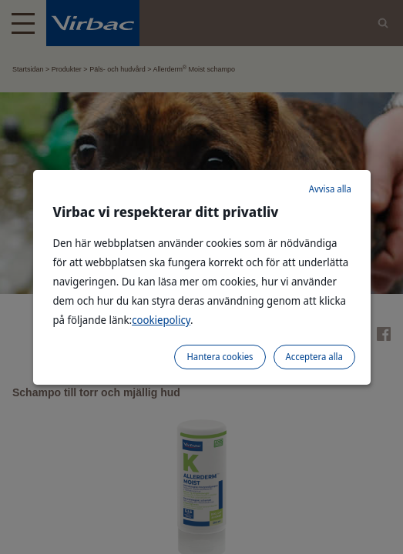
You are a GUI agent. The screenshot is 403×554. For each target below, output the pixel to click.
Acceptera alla (314, 356)
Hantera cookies (219, 356)
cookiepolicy (161, 319)
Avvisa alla (330, 188)
